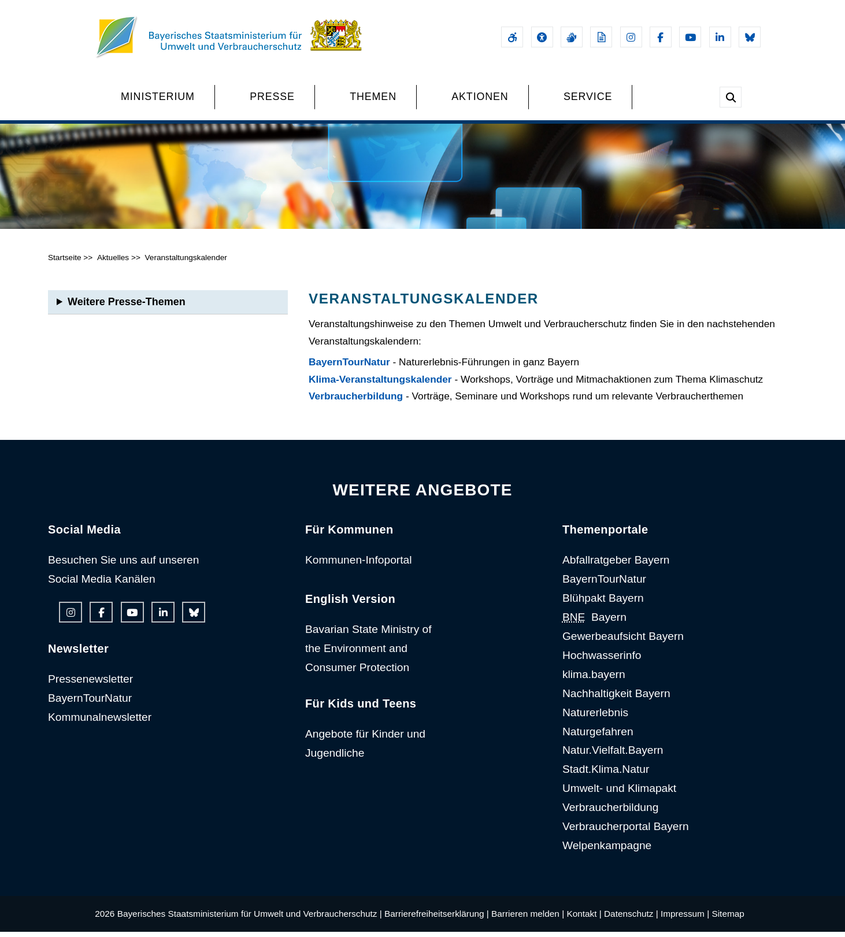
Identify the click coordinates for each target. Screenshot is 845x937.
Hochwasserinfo (602, 660)
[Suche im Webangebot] (731, 97)
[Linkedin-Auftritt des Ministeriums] (720, 37)
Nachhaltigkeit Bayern (616, 698)
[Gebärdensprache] (572, 37)
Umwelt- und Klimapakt (619, 793)
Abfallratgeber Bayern (616, 565)
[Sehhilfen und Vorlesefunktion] (542, 37)
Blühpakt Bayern (603, 603)
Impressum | (685, 918)
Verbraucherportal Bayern (625, 831)
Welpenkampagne (606, 850)
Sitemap (727, 918)
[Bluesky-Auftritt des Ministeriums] (750, 37)
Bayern (594, 622)
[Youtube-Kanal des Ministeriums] (690, 37)
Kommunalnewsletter (99, 722)
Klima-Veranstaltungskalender (380, 384)
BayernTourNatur (349, 366)
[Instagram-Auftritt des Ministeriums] (631, 37)
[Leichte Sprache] (601, 37)
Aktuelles (113, 262)
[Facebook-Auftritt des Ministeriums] (661, 37)
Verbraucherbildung (356, 401)
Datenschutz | (631, 918)
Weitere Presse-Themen (127, 306)
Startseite (64, 262)
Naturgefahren (597, 736)
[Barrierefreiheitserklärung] (512, 37)
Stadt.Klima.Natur (605, 774)
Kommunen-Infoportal (358, 565)
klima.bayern (593, 679)
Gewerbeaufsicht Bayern (623, 641)
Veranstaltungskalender (185, 262)
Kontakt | (583, 918)
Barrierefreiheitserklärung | (436, 918)
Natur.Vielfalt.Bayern (613, 755)
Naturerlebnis (595, 717)
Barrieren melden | (527, 918)
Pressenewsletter (90, 683)
